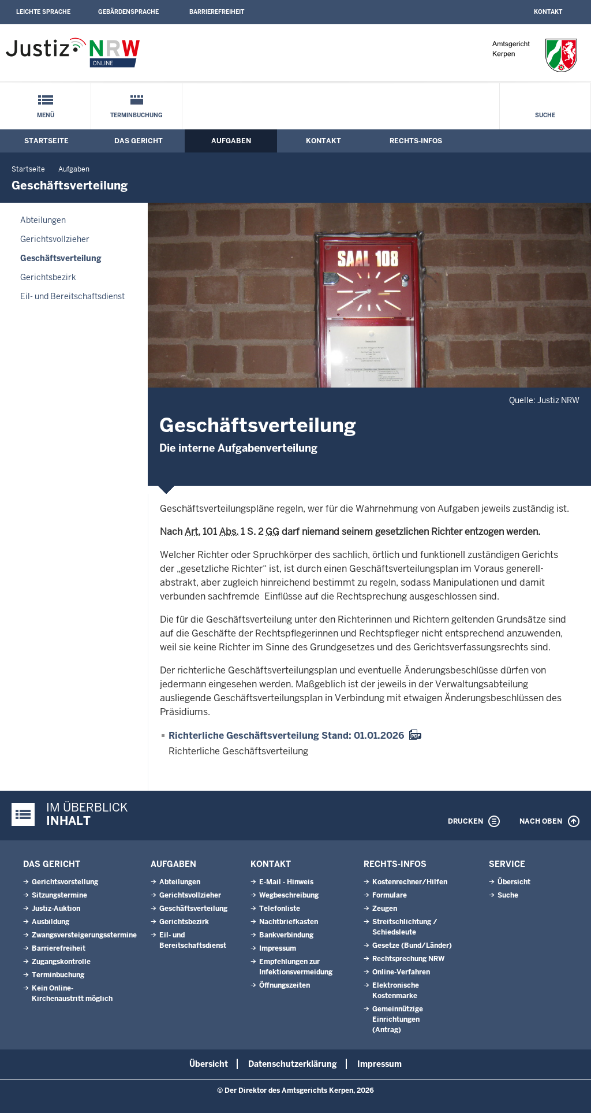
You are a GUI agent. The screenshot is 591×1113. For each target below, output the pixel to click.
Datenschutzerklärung (292, 1064)
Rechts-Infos (416, 141)
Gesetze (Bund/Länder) (412, 945)
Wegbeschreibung (289, 895)
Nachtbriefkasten (288, 921)
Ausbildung (50, 921)
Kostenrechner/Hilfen (409, 882)
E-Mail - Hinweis (286, 882)
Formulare (389, 895)
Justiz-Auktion (56, 908)
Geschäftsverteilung (61, 258)
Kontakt (548, 12)
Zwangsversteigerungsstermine (84, 935)
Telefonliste (279, 908)
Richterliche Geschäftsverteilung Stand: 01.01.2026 (286, 735)
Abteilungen (43, 220)
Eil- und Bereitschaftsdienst (72, 296)
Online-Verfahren (401, 972)
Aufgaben (231, 141)
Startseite (46, 141)
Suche (545, 115)
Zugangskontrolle (61, 961)
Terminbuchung (136, 115)
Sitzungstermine (59, 895)
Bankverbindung (286, 935)
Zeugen (384, 908)
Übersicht (514, 882)
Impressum (277, 948)
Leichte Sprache (43, 12)
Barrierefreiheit (216, 12)
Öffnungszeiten (284, 985)
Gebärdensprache (128, 12)
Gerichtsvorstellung (65, 882)
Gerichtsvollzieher (54, 239)
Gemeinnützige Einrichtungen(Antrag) (397, 1019)
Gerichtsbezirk (48, 277)
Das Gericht (138, 141)
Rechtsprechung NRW (408, 958)
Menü (45, 115)
